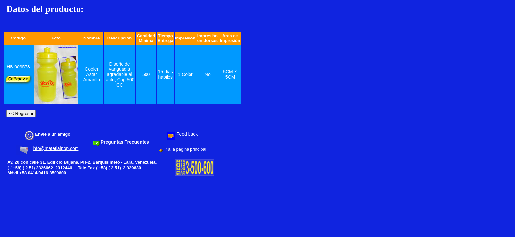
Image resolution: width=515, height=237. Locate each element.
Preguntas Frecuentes (125, 142)
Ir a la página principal (185, 149)
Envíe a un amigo (52, 134)
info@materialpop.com (55, 148)
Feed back (187, 134)
